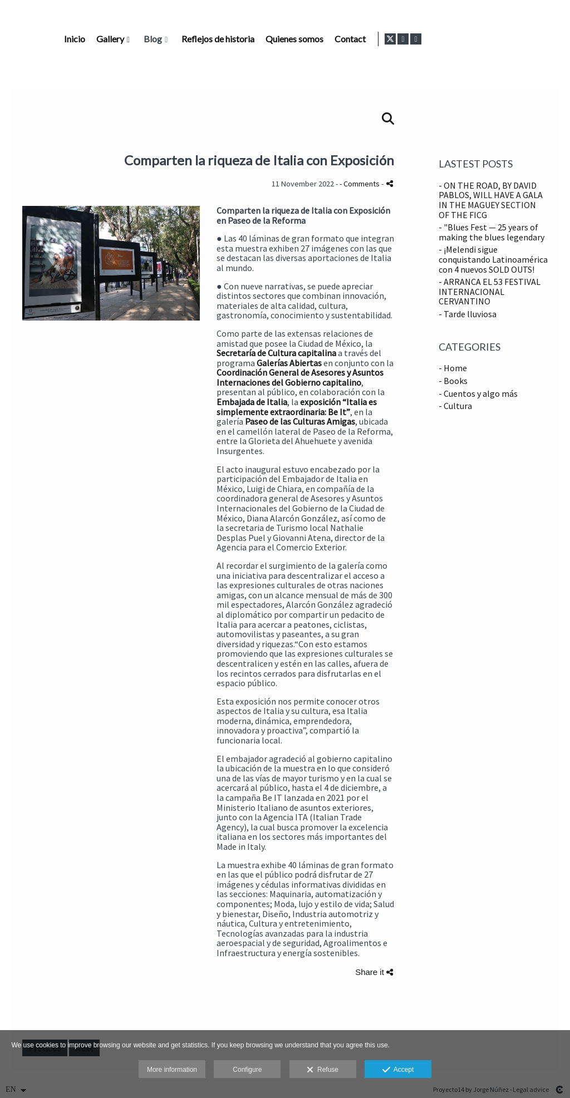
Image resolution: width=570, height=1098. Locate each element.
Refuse (322, 1070)
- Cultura (455, 405)
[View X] (527, 39)
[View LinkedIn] (552, 39)
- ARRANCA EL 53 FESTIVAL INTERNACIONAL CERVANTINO (489, 291)
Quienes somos (450, 39)
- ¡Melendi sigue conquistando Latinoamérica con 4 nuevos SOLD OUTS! (493, 259)
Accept (398, 1070)
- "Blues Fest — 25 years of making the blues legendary (491, 232)
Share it (374, 972)
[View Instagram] (540, 39)
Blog (308, 39)
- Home (453, 367)
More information (172, 1070)
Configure (247, 1070)
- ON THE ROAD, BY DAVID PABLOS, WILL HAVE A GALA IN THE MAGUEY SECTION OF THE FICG (491, 200)
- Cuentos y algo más (478, 393)
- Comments (360, 184)
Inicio (229, 39)
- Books (453, 380)
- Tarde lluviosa (468, 313)
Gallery (265, 39)
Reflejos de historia (373, 39)
